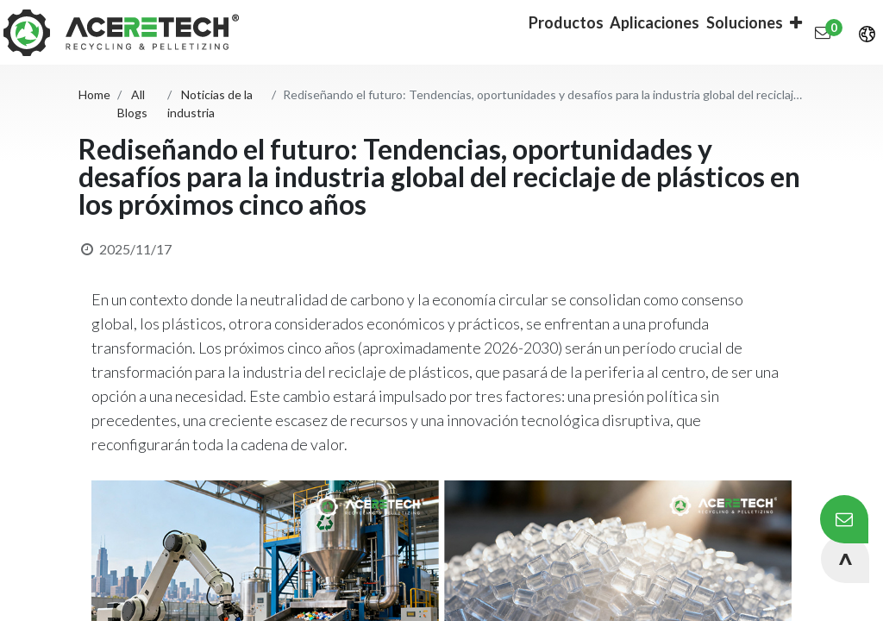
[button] (713, 32)
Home (94, 94)
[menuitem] (544, 32)
